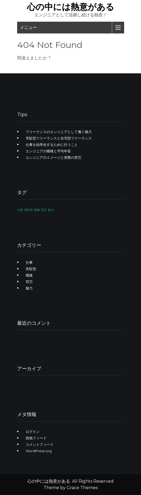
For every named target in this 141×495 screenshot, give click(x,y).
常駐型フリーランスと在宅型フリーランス (59, 138)
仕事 (29, 262)
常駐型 (31, 269)
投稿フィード (36, 438)
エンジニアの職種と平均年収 (48, 151)
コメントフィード (40, 444)
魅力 (29, 288)
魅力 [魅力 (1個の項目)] (51, 210)
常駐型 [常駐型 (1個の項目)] (28, 210)
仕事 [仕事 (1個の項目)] (20, 210)
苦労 (29, 281)
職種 (29, 275)
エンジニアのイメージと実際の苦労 (53, 157)
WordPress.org (39, 451)
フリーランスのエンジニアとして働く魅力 (59, 132)
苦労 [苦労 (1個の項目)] (44, 210)
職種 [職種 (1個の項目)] (37, 210)
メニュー (28, 27)
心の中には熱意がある (70, 7)
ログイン (33, 431)
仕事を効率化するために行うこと (52, 144)
